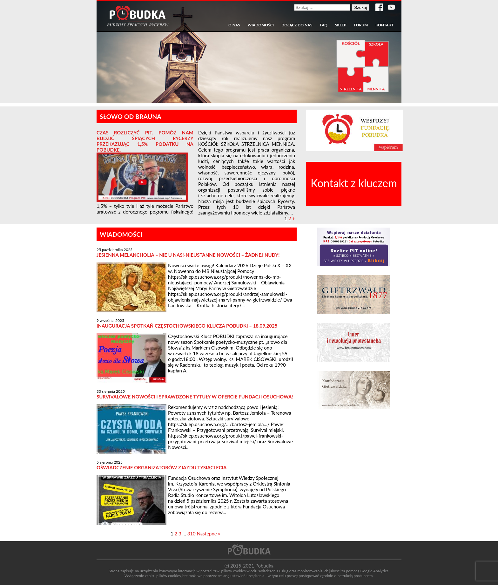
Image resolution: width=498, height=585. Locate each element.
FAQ (323, 25)
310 (191, 533)
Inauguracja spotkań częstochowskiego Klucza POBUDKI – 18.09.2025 (187, 326)
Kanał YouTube (391, 7)
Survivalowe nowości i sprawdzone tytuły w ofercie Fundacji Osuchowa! (195, 396)
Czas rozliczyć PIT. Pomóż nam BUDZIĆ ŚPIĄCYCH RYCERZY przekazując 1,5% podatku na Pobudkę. (145, 141)
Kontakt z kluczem (354, 182)
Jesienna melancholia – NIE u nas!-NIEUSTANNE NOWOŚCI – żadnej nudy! (188, 255)
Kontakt (384, 25)
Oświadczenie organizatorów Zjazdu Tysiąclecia (162, 467)
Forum (361, 25)
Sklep (340, 25)
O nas (234, 25)
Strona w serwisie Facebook (379, 7)
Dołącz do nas (296, 25)
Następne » (208, 533)
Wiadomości (261, 25)
